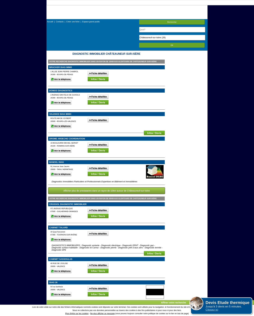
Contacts (60, 22)
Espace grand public (91, 22)
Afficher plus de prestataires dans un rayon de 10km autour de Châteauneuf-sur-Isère (106, 190)
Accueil (50, 22)
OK (172, 45)
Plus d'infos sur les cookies (77, 313)
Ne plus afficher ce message (102, 313)
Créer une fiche (73, 22)
